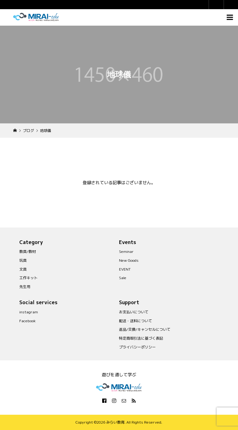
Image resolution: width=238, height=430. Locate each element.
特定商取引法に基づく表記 (141, 338)
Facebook (27, 320)
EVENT (125, 269)
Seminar (126, 251)
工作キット (28, 277)
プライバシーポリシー (137, 347)
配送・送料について (135, 320)
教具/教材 (27, 251)
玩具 (23, 260)
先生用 (24, 286)
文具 (23, 269)
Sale (122, 277)
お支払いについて (133, 312)
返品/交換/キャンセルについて (144, 329)
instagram (28, 312)
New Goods (129, 260)
